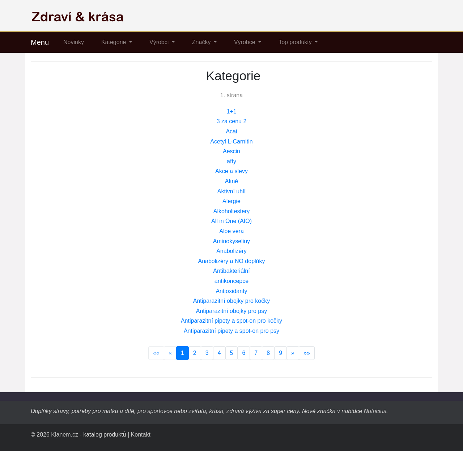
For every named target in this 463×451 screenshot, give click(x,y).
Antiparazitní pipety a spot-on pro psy (231, 331)
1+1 (231, 111)
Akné (231, 181)
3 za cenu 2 (232, 121)
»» (306, 353)
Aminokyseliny (231, 241)
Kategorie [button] (114, 42)
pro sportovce (155, 411)
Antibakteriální (231, 271)
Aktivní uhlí (231, 191)
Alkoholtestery (231, 211)
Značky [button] (202, 42)
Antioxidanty (231, 291)
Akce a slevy (231, 171)
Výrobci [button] (159, 42)
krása (216, 411)
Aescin (231, 151)
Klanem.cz (64, 434)
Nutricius (375, 411)
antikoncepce (231, 281)
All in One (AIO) (231, 221)
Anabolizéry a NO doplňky (231, 261)
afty (231, 161)
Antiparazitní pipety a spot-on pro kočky (231, 321)
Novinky (73, 42)
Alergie (231, 201)
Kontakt (140, 434)
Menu (40, 42)
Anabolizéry (231, 251)
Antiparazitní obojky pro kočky (231, 301)
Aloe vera (231, 231)
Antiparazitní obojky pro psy (231, 311)
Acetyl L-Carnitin (231, 141)
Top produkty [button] (296, 42)
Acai (231, 131)
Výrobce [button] (245, 42)
